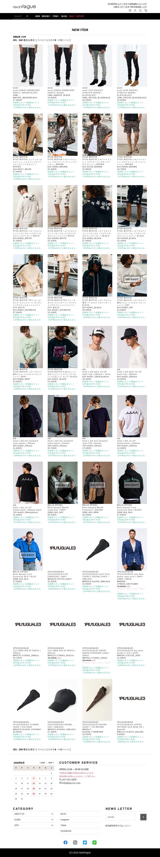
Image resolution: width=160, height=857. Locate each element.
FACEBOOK (66, 831)
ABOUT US (19, 814)
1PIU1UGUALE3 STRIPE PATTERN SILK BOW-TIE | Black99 (130, 727)
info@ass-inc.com (69, 783)
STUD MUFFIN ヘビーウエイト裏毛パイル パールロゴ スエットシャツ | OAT (131, 302)
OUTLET (80, 16)
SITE (16, 825)
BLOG (64, 16)
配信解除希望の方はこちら (118, 826)
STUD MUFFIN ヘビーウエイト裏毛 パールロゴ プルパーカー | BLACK (97, 302)
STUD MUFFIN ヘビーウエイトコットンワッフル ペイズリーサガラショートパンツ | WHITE (62, 233)
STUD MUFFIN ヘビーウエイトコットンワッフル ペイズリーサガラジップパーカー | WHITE (27, 233)
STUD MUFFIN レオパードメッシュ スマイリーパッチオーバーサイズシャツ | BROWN (97, 162)
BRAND (45, 16)
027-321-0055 (67, 779)
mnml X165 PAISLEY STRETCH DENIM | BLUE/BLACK (92, 92)
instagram (65, 820)
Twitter (63, 825)
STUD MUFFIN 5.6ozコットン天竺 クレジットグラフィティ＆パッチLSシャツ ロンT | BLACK (62, 374)
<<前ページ (63, 40)
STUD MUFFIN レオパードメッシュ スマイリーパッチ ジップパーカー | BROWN (62, 162)
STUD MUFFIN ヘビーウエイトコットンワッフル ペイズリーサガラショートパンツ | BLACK (131, 233)
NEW (37, 16)
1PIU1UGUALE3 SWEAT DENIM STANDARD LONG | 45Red (96, 653)
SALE (71, 16)
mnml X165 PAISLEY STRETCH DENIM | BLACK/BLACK (127, 92)
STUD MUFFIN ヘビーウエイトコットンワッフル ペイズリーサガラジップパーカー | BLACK (97, 233)
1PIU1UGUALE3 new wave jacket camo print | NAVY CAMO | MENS (130, 576)
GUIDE (17, 820)
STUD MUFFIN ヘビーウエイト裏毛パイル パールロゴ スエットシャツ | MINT (27, 374)
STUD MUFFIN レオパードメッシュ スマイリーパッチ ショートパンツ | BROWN (131, 162)
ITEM (55, 16)
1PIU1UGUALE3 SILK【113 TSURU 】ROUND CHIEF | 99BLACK (96, 576)
